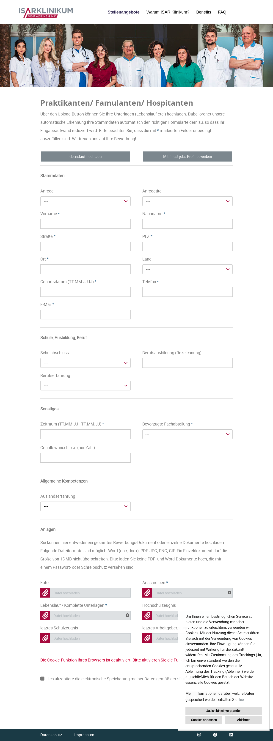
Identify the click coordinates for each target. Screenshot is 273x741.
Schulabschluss (54, 352)
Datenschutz (51, 734)
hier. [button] (242, 699)
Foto (44, 582)
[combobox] (85, 201)
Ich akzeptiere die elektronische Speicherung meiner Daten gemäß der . (131, 678)
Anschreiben (155, 582)
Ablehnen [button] (243, 720)
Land (147, 259)
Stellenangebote (124, 12)
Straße (47, 236)
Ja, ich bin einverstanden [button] (223, 710)
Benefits (203, 12)
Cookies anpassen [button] (204, 720)
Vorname (50, 213)
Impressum (84, 734)
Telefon (150, 281)
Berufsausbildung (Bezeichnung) (171, 352)
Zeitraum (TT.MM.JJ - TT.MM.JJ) (72, 424)
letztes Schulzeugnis (59, 628)
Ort (44, 259)
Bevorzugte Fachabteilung (167, 424)
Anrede (47, 191)
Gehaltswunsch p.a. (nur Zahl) (67, 447)
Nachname (153, 213)
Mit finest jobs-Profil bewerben (187, 156)
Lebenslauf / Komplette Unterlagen (73, 605)
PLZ (147, 236)
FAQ (222, 12)
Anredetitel (152, 191)
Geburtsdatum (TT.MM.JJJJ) (68, 281)
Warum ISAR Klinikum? (167, 12)
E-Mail (47, 304)
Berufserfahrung (55, 375)
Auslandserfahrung (57, 496)
